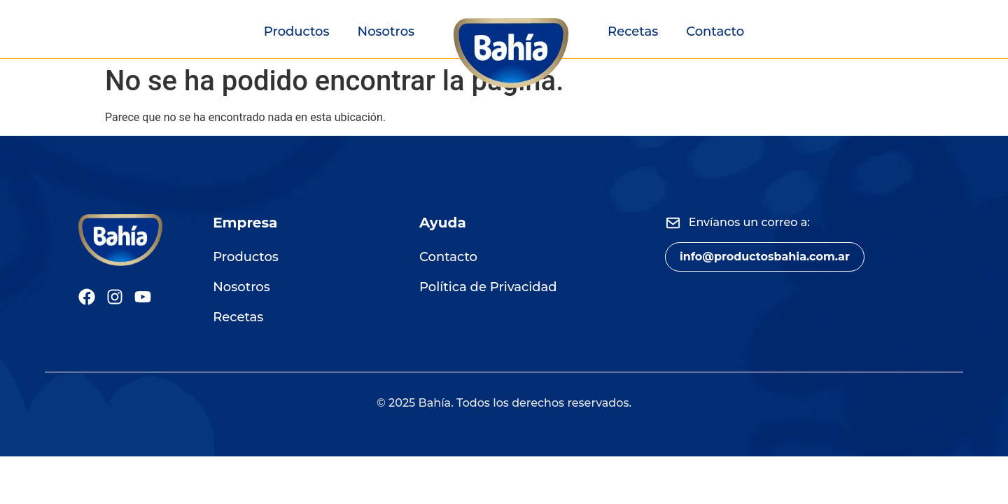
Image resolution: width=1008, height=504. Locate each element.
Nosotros (386, 31)
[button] (764, 257)
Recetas (633, 31)
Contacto (715, 31)
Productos (297, 31)
